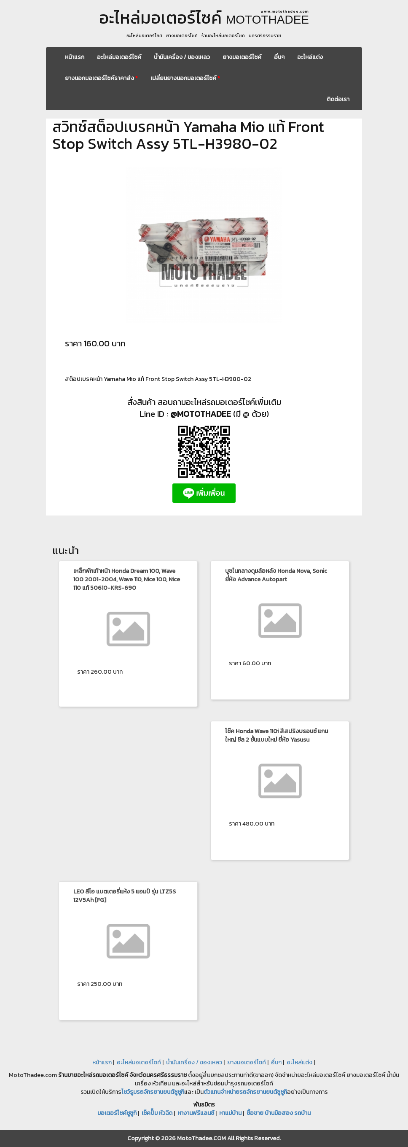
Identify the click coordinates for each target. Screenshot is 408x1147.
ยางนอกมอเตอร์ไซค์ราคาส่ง (101, 78)
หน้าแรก (74, 57)
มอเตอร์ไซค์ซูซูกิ (117, 1113)
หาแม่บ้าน (230, 1113)
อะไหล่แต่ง (310, 57)
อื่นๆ (279, 57)
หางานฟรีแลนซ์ (195, 1113)
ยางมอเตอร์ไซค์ (242, 57)
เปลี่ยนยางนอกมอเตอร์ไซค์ (185, 78)
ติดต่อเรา (338, 99)
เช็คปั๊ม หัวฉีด (157, 1113)
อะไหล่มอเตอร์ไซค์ (119, 57)
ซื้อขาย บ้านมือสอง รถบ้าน (279, 1113)
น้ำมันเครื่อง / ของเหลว (182, 57)
